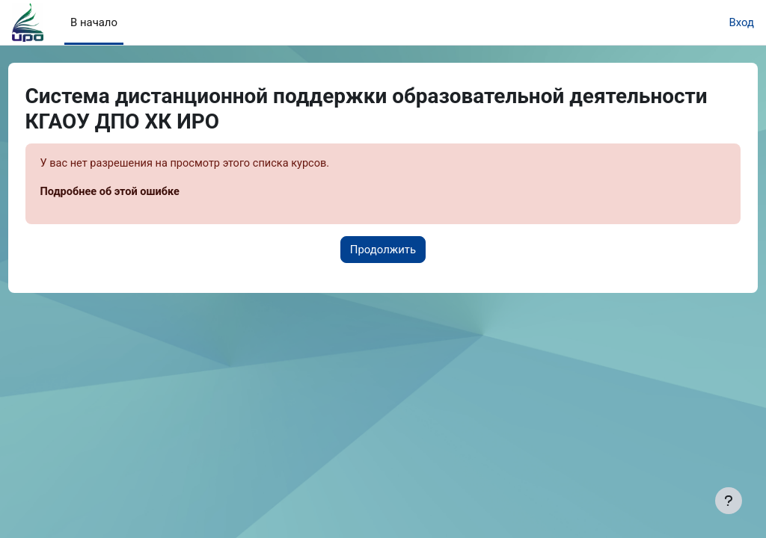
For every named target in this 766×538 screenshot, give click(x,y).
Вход (741, 22)
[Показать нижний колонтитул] (728, 500)
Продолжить (383, 250)
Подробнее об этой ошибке (139, 192)
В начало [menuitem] (93, 22)
